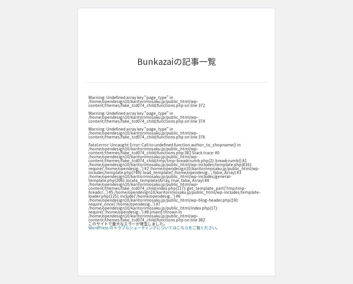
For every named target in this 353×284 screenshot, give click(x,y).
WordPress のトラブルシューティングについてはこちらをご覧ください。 (154, 227)
